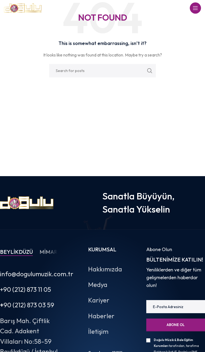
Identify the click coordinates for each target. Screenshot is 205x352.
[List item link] (110, 269)
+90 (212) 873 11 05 (25, 289)
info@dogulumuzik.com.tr (36, 274)
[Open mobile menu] (195, 8)
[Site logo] (22, 7)
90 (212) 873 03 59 (27, 305)
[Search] (102, 70)
